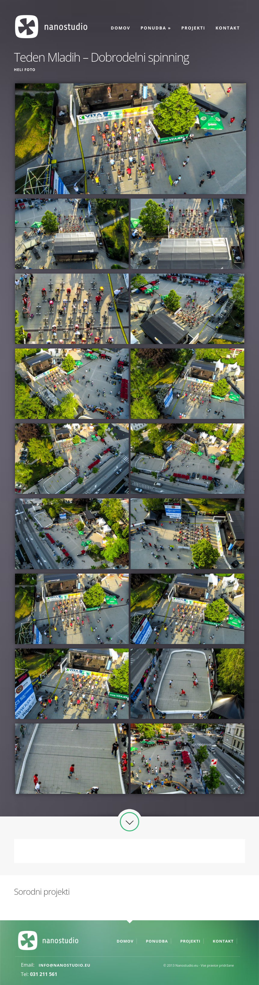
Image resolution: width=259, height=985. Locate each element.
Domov (120, 28)
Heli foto (24, 69)
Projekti (193, 28)
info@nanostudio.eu (65, 965)
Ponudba (155, 28)
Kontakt (228, 28)
